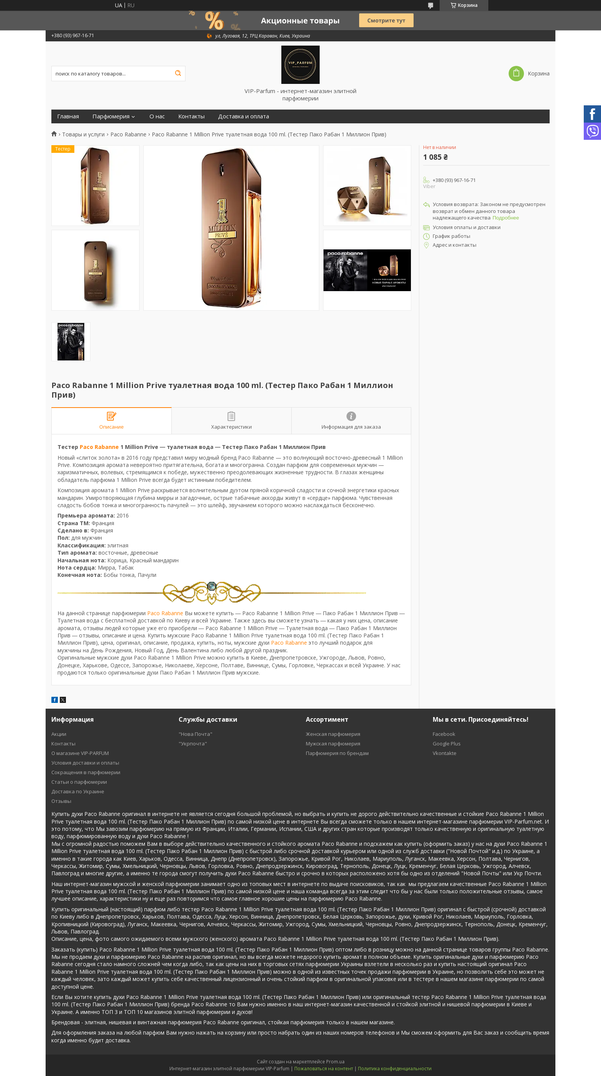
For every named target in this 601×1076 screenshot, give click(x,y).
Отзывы (61, 801)
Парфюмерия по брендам (337, 753)
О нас (157, 116)
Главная (68, 116)
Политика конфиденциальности (395, 1068)
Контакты (191, 116)
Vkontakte (444, 753)
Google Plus (447, 743)
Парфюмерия (111, 116)
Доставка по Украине (77, 791)
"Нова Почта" (195, 733)
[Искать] (178, 73)
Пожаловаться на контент (323, 1068)
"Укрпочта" (193, 743)
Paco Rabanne (128, 134)
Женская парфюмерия (333, 733)
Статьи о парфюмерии (79, 781)
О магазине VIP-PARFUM (80, 753)
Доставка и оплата (243, 116)
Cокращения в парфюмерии (85, 772)
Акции (58, 733)
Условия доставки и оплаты (85, 762)
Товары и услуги (83, 134)
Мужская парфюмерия (333, 743)
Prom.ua (335, 1061)
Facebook (444, 733)
